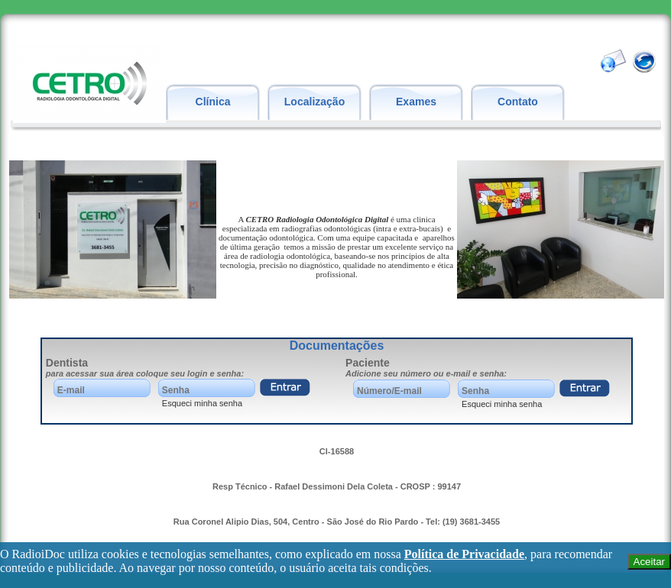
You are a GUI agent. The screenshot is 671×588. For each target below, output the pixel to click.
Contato (518, 101)
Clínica (213, 101)
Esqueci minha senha (202, 403)
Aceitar (649, 561)
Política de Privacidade (464, 554)
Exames (416, 101)
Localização (314, 101)
